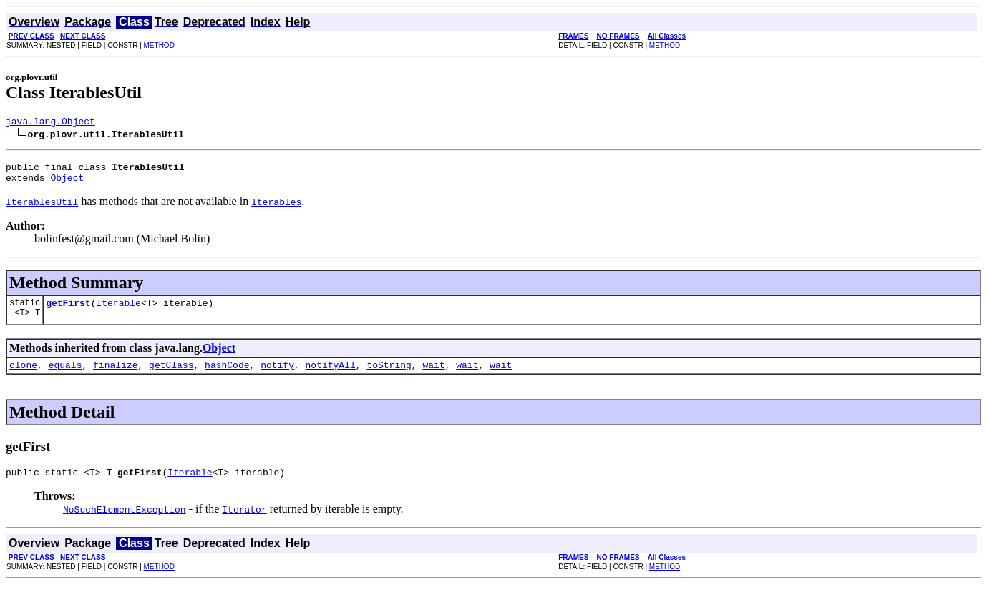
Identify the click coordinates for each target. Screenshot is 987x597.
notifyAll (331, 375)
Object (67, 183)
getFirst (68, 311)
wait (433, 375)
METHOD (159, 45)
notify (277, 375)
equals (65, 375)
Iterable (118, 311)
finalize (115, 375)
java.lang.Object (50, 123)
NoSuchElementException (124, 521)
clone (23, 375)
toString (388, 375)
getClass (171, 375)
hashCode (227, 375)
